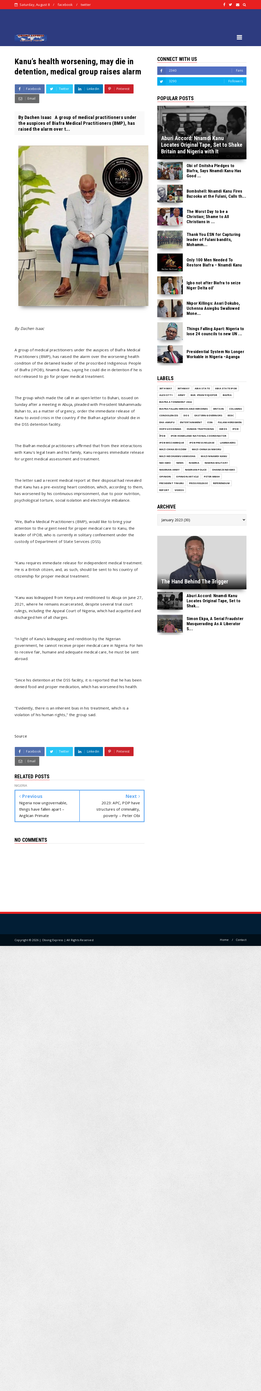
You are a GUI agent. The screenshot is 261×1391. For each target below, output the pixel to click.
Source (21, 736)
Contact (241, 939)
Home (224, 939)
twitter (86, 4)
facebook (65, 4)
